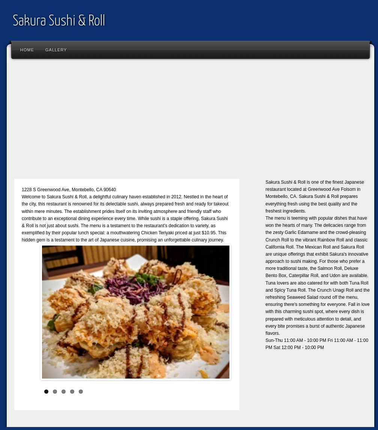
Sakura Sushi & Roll (59, 21)
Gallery (56, 50)
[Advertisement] (190, 121)
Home (27, 50)
